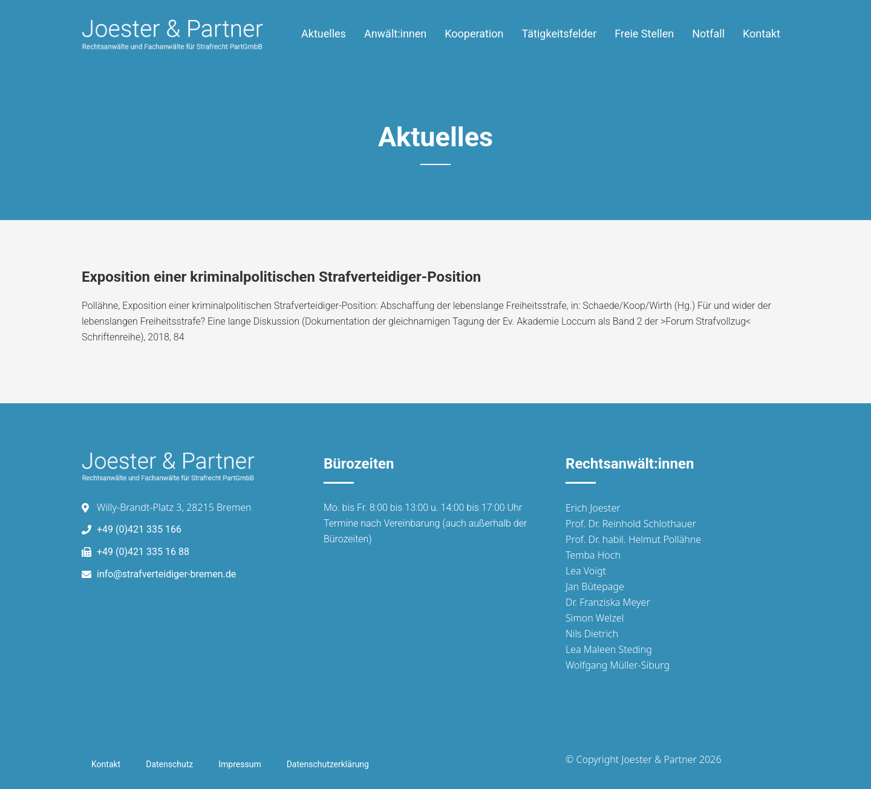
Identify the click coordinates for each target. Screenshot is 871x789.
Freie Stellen (644, 33)
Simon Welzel (595, 618)
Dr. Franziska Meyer (608, 602)
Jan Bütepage (595, 586)
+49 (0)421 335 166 (139, 529)
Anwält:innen (395, 33)
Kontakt (761, 33)
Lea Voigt (586, 570)
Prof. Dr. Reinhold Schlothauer (631, 523)
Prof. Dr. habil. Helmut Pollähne (633, 539)
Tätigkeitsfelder (559, 33)
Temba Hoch (593, 555)
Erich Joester (593, 508)
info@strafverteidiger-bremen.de (166, 574)
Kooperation (474, 33)
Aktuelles (323, 33)
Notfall (708, 33)
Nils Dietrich (592, 633)
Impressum (239, 764)
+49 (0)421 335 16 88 (143, 551)
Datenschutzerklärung (328, 764)
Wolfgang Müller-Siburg (618, 665)
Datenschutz (169, 764)
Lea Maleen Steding (609, 649)
